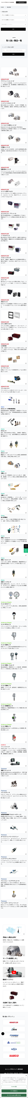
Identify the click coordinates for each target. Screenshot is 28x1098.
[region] (14, 1085)
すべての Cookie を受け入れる (14, 1095)
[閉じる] (26, 1075)
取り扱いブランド (8, 1016)
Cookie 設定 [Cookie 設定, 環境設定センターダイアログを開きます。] (14, 1086)
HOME (2, 7)
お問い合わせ (21, 2)
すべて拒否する (14, 1090)
